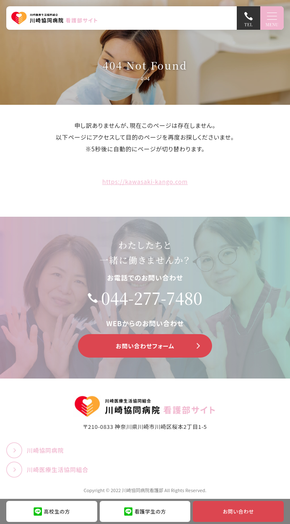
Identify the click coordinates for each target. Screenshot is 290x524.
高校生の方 (57, 511)
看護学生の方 (150, 511)
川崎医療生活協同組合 (57, 469)
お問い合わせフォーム (145, 346)
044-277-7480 (151, 298)
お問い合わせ (238, 511)
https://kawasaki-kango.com (145, 181)
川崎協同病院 (45, 450)
